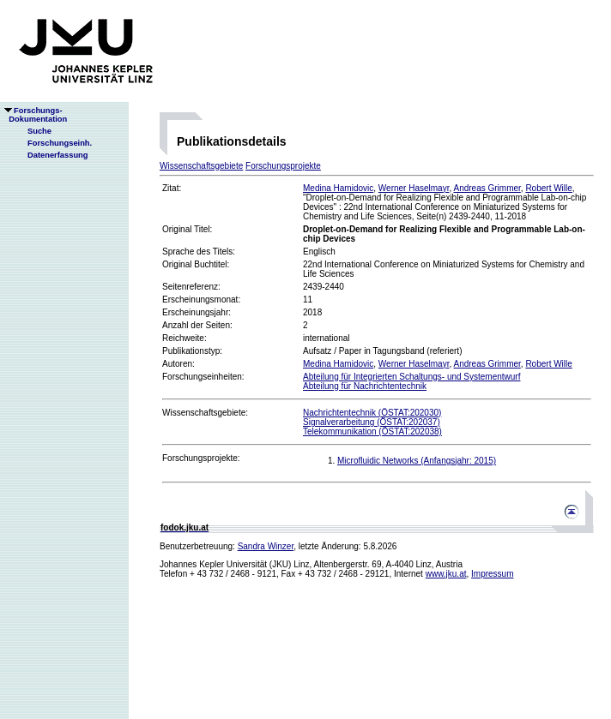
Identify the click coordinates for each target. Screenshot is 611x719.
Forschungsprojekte (283, 166)
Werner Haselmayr (414, 188)
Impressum (492, 573)
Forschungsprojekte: (201, 458)
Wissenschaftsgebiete (201, 166)
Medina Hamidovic (338, 188)
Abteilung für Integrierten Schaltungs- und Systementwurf (411, 376)
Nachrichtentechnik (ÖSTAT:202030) (372, 412)
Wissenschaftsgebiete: (205, 412)
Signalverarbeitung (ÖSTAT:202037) (371, 422)
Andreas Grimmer (486, 188)
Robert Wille (548, 188)
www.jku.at (446, 573)
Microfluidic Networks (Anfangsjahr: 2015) (416, 460)
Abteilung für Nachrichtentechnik (364, 386)
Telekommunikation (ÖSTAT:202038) (372, 431)
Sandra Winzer (266, 546)
